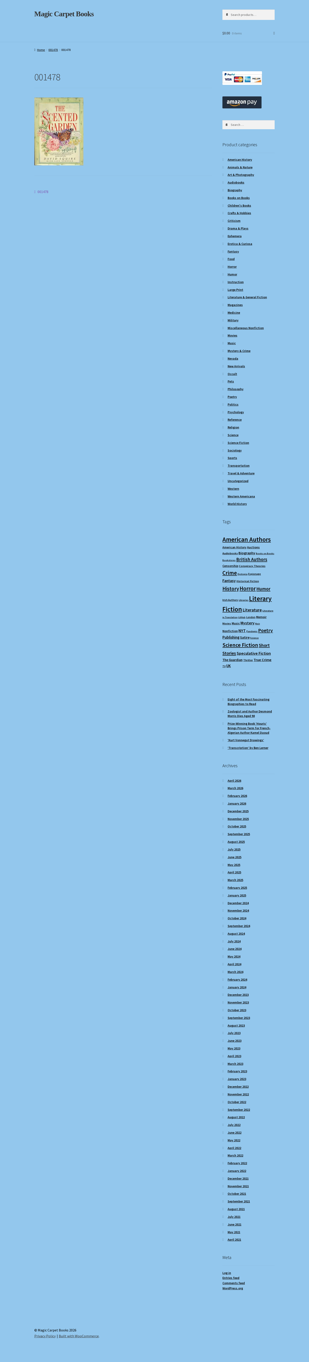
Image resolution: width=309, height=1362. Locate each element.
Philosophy (235, 389)
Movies (232, 335)
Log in (226, 1273)
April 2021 (234, 1240)
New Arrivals (236, 366)
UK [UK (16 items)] (228, 665)
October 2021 (237, 1194)
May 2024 (234, 956)
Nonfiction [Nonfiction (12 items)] (230, 631)
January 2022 (237, 1171)
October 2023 (237, 1010)
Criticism (234, 221)
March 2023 (235, 1064)
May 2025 (234, 865)
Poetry (232, 397)
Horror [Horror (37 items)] (248, 588)
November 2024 (238, 910)
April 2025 (234, 872)
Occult (232, 374)
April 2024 (234, 964)
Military (233, 320)
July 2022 (234, 1125)
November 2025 (238, 819)
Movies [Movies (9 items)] (226, 623)
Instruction (236, 282)
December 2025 (238, 811)
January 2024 (237, 987)
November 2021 (238, 1186)
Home (41, 50)
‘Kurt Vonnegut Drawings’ (246, 740)
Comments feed (233, 1283)
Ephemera (235, 236)
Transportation (239, 466)
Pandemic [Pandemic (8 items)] (251, 631)
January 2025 (237, 895)
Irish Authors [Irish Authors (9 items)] (230, 600)
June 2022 (234, 1132)
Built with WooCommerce (79, 1336)
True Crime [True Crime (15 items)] (262, 659)
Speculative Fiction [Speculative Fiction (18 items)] (254, 653)
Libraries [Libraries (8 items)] (243, 600)
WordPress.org (232, 1288)
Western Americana (241, 496)
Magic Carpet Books (64, 14)
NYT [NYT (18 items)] (242, 630)
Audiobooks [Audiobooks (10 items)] (230, 553)
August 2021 (236, 1209)
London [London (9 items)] (250, 617)
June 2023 (234, 1041)
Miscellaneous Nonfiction (246, 328)
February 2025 (237, 888)
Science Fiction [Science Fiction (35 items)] (240, 644)
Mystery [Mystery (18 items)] (248, 623)
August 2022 (236, 1117)
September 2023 (239, 1018)
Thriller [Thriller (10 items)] (248, 660)
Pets (231, 381)
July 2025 (234, 849)
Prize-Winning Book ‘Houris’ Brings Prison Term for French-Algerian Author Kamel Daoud (249, 728)
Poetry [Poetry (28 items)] (265, 630)
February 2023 (237, 1071)
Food (231, 259)
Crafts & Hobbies (239, 213)
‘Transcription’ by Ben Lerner (248, 748)
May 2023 (234, 1048)
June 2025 (234, 857)
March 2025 (235, 880)
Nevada (233, 358)
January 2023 (237, 1079)
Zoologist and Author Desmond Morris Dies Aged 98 (250, 713)
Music (232, 343)
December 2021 (238, 1178)
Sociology (235, 450)
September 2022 (239, 1110)
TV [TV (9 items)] (224, 666)
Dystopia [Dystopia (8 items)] (243, 574)
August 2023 (236, 1025)
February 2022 (237, 1163)
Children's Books (239, 205)
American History (240, 160)
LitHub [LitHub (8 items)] (241, 617)
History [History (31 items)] (230, 588)
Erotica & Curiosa (240, 244)
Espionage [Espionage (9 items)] (254, 574)
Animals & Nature (240, 167)
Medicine (234, 313)
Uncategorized (238, 481)
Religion (233, 427)
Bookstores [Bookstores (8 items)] (229, 560)
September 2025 (239, 834)
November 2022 (238, 1094)
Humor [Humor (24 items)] (263, 589)
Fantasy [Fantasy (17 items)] (229, 580)
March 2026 (235, 788)
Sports (232, 458)
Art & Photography (241, 175)
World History (237, 504)
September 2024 (239, 926)
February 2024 (237, 979)
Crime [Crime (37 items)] (229, 572)
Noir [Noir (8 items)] (257, 623)
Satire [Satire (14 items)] (245, 637)
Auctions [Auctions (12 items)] (253, 547)
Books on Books (239, 198)
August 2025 (236, 842)
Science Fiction (238, 443)
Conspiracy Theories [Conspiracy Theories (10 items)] (252, 566)
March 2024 (235, 972)
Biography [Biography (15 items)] (246, 553)
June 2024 (234, 949)
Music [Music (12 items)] (236, 623)
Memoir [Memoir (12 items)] (261, 617)
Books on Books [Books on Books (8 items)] (265, 553)
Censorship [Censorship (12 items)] (230, 566)
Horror (232, 267)
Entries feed (230, 1278)
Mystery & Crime (239, 351)
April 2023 (234, 1056)
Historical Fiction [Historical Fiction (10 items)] (247, 581)
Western (233, 489)
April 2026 (234, 781)
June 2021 (234, 1224)
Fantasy (233, 251)
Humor (232, 274)
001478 (53, 50)
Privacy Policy (45, 1336)
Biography (235, 190)
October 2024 (237, 918)
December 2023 (238, 995)
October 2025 (237, 826)
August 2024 (236, 934)
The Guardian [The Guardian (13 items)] (232, 660)
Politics (233, 404)
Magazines (235, 305)
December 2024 (238, 903)
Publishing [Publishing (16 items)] (230, 637)
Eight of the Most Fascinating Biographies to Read (248, 701)
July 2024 (234, 941)
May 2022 (234, 1140)
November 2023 (238, 1002)
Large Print (235, 290)
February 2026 (237, 796)
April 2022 (234, 1148)
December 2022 (238, 1087)
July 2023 (234, 1033)
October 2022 (237, 1102)
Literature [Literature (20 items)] (252, 610)
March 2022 (235, 1155)
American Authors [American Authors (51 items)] (246, 539)
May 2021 (234, 1232)
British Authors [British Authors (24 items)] (251, 559)
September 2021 (239, 1201)
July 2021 (234, 1217)
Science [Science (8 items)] (254, 637)
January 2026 (237, 803)
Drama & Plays (238, 228)
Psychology (236, 412)
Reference (235, 420)
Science (233, 435)
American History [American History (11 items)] (234, 547)
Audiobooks (236, 182)
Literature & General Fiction (247, 297)
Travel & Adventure (241, 473)
